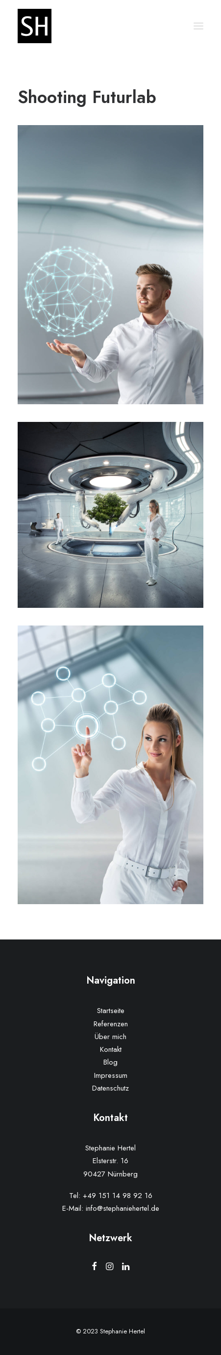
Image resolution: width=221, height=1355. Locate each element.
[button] (198, 26)
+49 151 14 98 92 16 (117, 1195)
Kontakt (111, 1049)
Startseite (110, 1010)
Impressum (110, 1075)
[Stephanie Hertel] (34, 26)
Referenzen (111, 1023)
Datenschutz (110, 1088)
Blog (110, 1062)
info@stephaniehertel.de (122, 1208)
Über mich (110, 1036)
